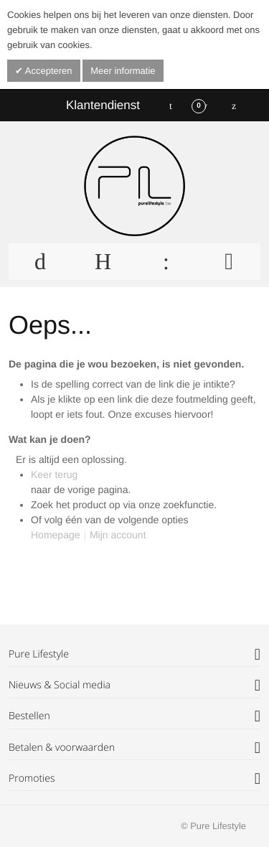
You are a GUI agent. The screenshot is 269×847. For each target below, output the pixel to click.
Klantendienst (103, 105)
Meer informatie (122, 70)
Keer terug (54, 474)
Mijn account (118, 535)
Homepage (55, 535)
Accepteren (47, 70)
